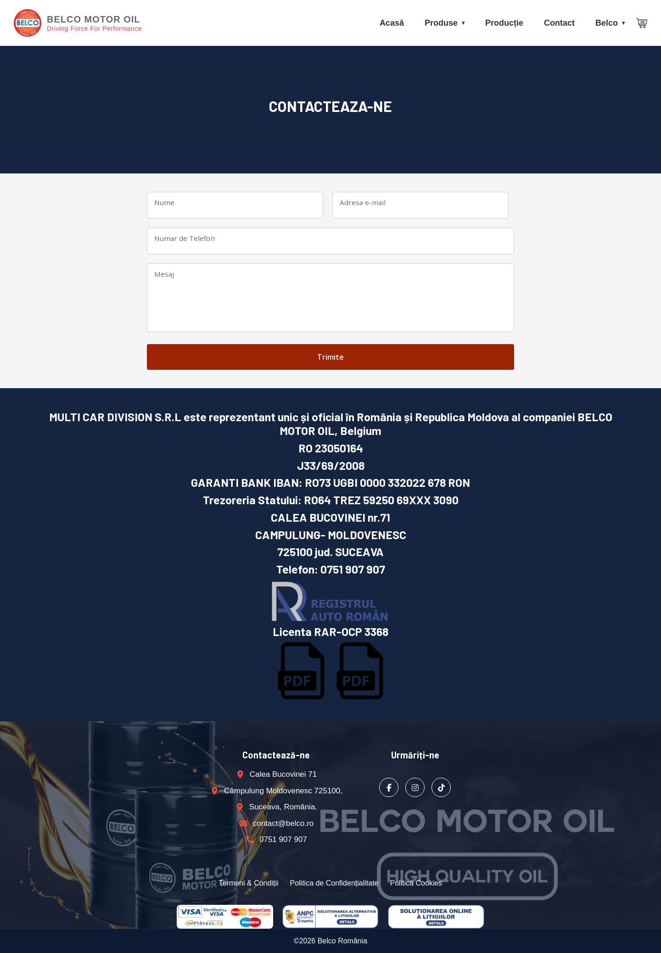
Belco (606, 23)
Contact (559, 23)
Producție (504, 23)
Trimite (330, 357)
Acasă (392, 23)
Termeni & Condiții (249, 883)
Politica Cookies (416, 883)
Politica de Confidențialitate (334, 883)
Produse (441, 23)
